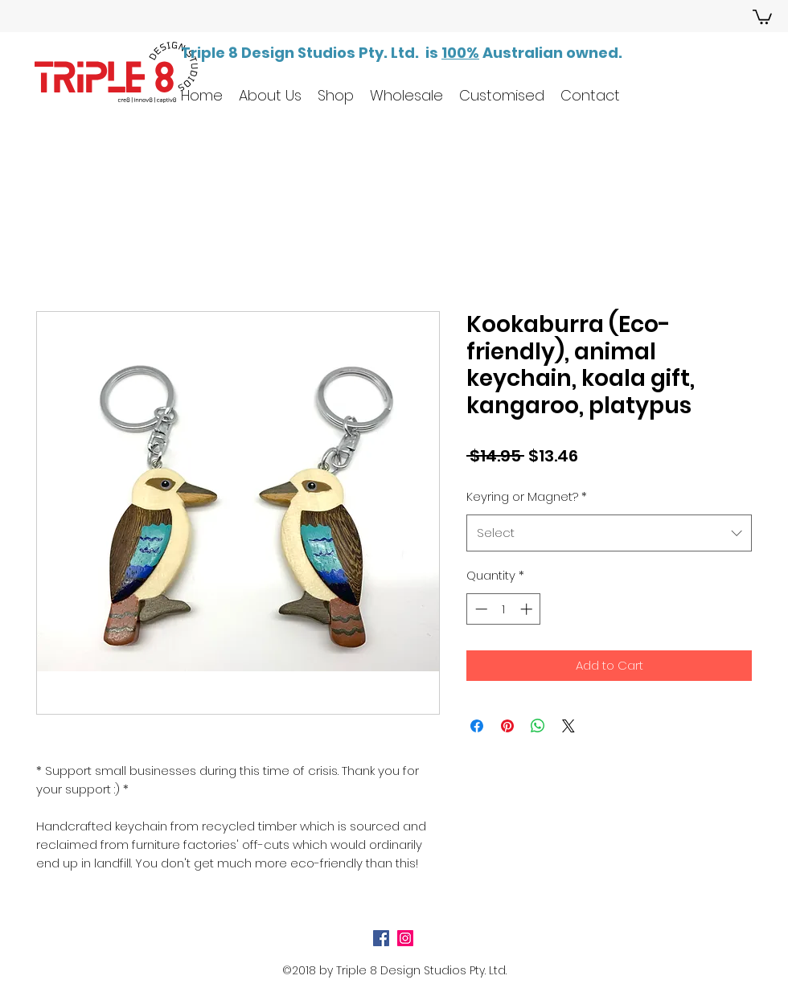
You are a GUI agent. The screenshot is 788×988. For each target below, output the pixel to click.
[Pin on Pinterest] (507, 726)
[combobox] (609, 532)
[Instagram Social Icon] (405, 938)
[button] (762, 16)
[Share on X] (568, 726)
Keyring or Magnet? (526, 496)
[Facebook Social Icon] (381, 938)
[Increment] (528, 609)
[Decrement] (479, 609)
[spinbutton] (503, 609)
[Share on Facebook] (476, 726)
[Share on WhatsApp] (538, 726)
